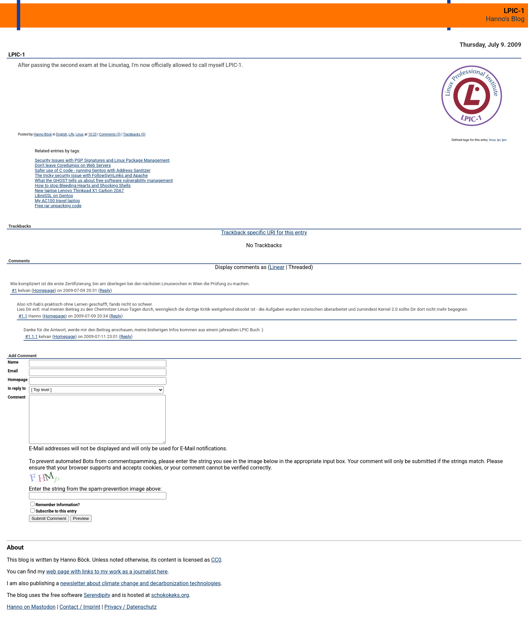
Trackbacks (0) (134, 134)
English (61, 134)
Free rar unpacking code (58, 205)
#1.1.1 (31, 336)
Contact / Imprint (80, 617)
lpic (504, 140)
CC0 (216, 570)
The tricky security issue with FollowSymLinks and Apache (91, 175)
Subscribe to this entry (56, 521)
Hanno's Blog (505, 19)
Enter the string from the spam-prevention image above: (95, 499)
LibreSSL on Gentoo (54, 195)
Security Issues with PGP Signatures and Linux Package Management (102, 160)
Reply (105, 290)
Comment (17, 397)
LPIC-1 (16, 54)
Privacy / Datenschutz (130, 617)
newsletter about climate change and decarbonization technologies (140, 593)
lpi (498, 140)
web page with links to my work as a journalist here (107, 581)
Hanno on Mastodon (31, 617)
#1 (14, 290)
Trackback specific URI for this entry (264, 232)
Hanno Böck (43, 134)
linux (492, 140)
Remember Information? (58, 515)
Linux (80, 134)
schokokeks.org (170, 605)
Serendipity (97, 605)
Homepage (44, 290)
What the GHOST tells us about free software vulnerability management (104, 180)
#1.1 (23, 315)
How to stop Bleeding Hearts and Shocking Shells (83, 185)
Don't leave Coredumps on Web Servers (73, 165)
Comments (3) (110, 134)
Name (13, 362)
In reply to (17, 388)
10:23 (92, 134)
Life (71, 134)
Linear (277, 267)
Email (13, 371)
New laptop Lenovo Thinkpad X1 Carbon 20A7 (79, 190)
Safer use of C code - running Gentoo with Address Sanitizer (93, 170)
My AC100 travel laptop (57, 200)
